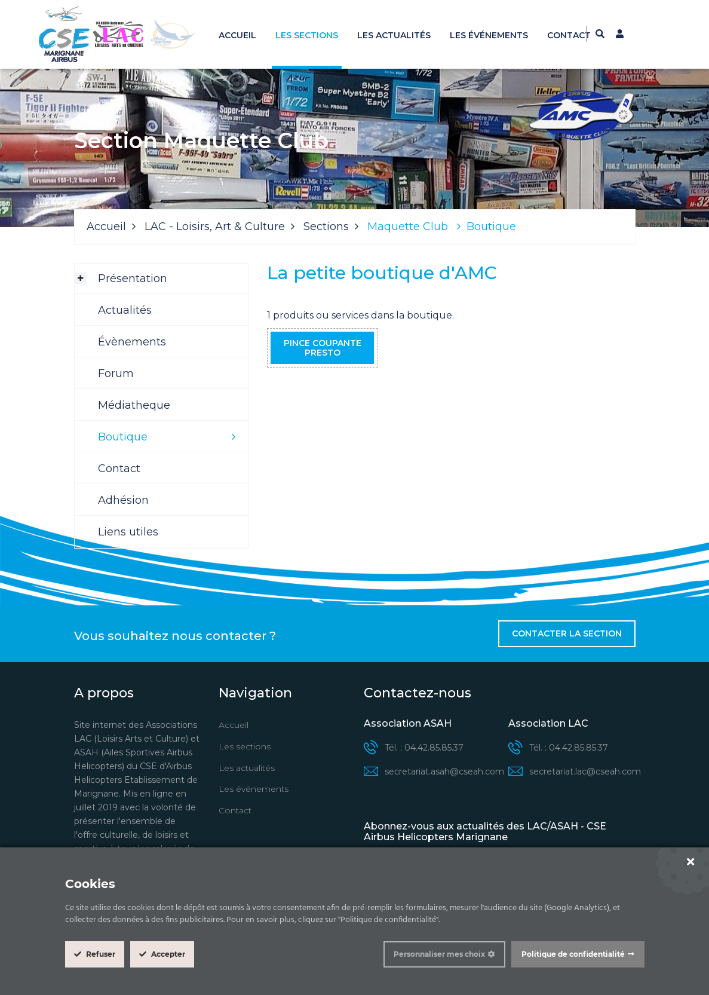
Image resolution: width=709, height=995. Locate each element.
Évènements (132, 341)
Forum (116, 373)
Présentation (132, 278)
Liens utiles (128, 531)
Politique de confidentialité (573, 954)
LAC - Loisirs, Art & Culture (215, 226)
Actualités (125, 310)
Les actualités (394, 35)
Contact (569, 35)
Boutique (123, 436)
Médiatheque (134, 405)
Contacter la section (567, 633)
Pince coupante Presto (322, 348)
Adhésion (123, 500)
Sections (326, 226)
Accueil (237, 35)
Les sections (306, 35)
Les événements (489, 35)
